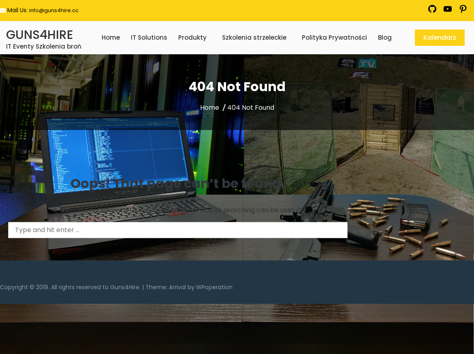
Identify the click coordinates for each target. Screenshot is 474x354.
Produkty (192, 37)
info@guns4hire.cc (54, 10)
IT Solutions (149, 37)
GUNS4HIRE (39, 34)
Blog (385, 37)
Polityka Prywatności (334, 37)
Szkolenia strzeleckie (254, 37)
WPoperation (214, 287)
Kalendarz (439, 37)
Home (111, 37)
